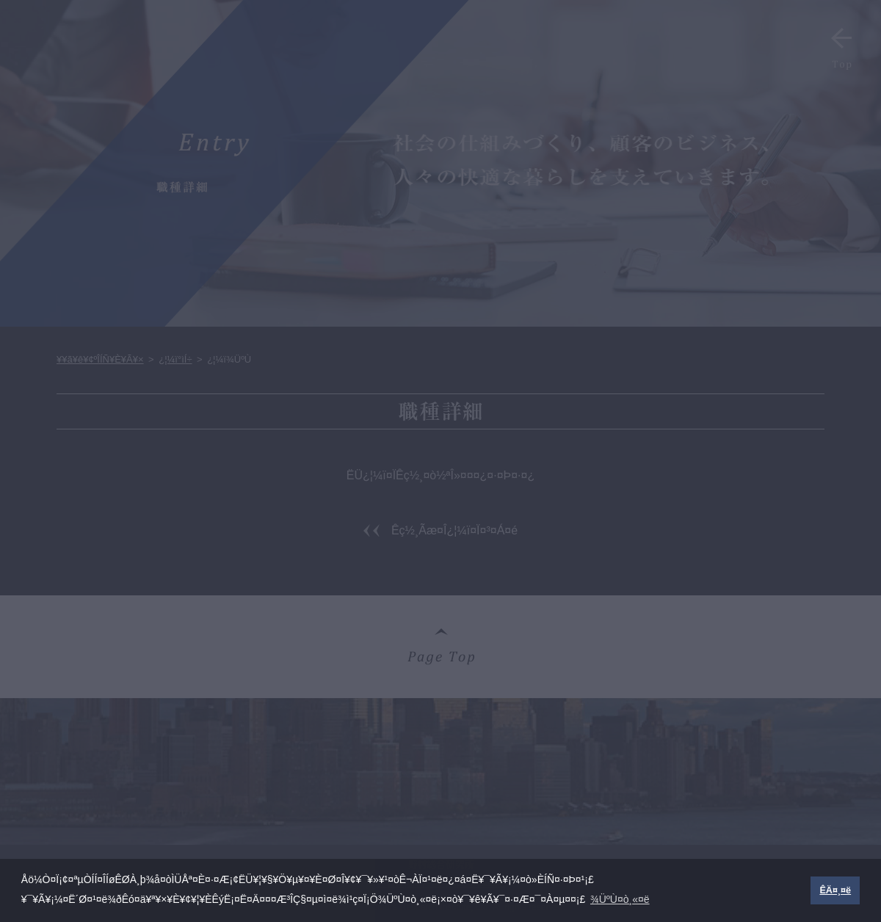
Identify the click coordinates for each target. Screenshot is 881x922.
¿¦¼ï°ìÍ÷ (175, 359)
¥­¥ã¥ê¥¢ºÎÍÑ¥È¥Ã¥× (100, 359)
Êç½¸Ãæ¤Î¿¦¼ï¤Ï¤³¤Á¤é (454, 530)
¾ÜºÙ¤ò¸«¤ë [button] (620, 899)
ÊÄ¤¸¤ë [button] (835, 890)
